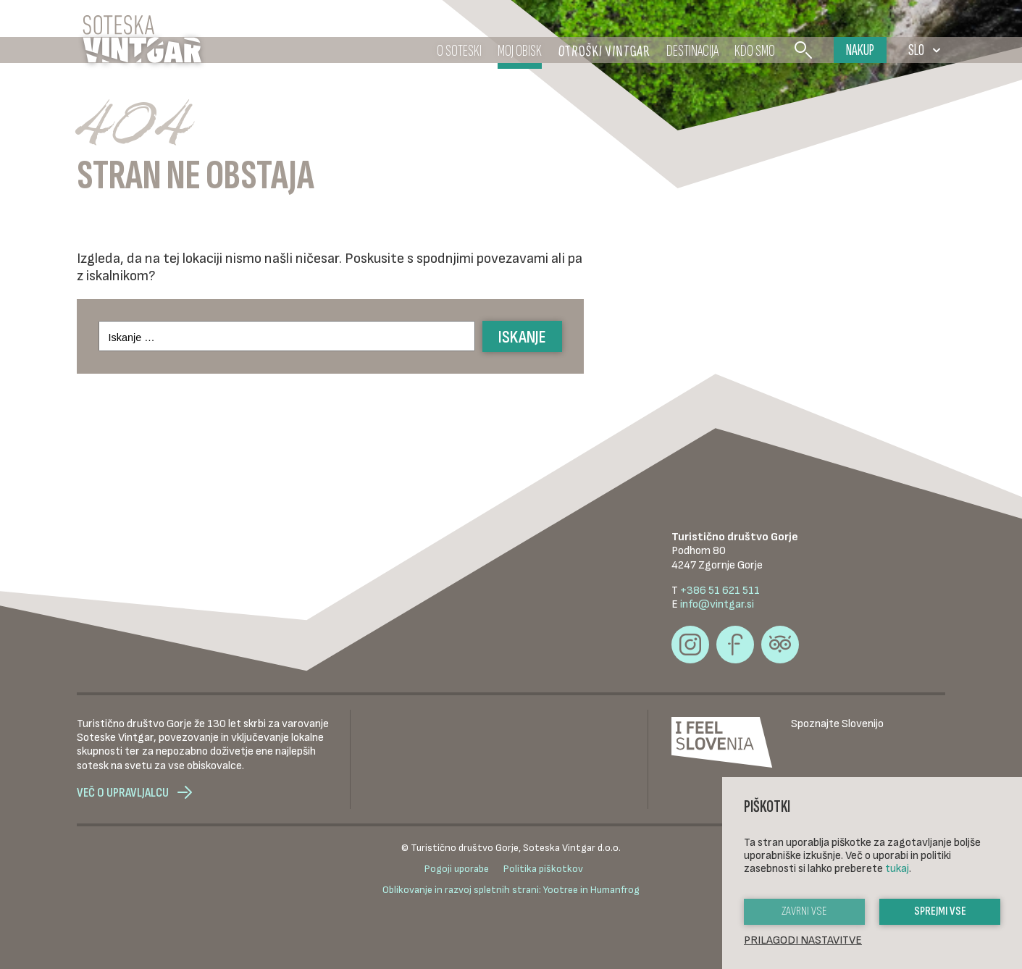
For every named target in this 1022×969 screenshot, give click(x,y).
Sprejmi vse (940, 911)
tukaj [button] (897, 869)
